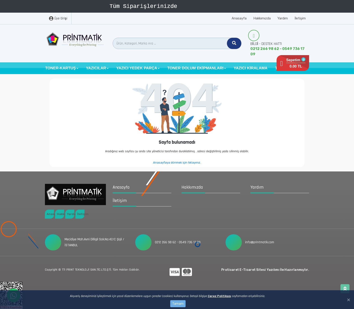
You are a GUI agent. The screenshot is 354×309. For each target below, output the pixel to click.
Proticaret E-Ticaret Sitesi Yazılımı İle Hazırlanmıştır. (265, 270)
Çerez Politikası (219, 296)
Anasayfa (239, 18)
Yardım (282, 18)
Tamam (178, 304)
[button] (61, 68)
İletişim (300, 18)
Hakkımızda (262, 18)
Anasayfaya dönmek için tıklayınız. (177, 162)
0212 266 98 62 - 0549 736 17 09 (277, 51)
